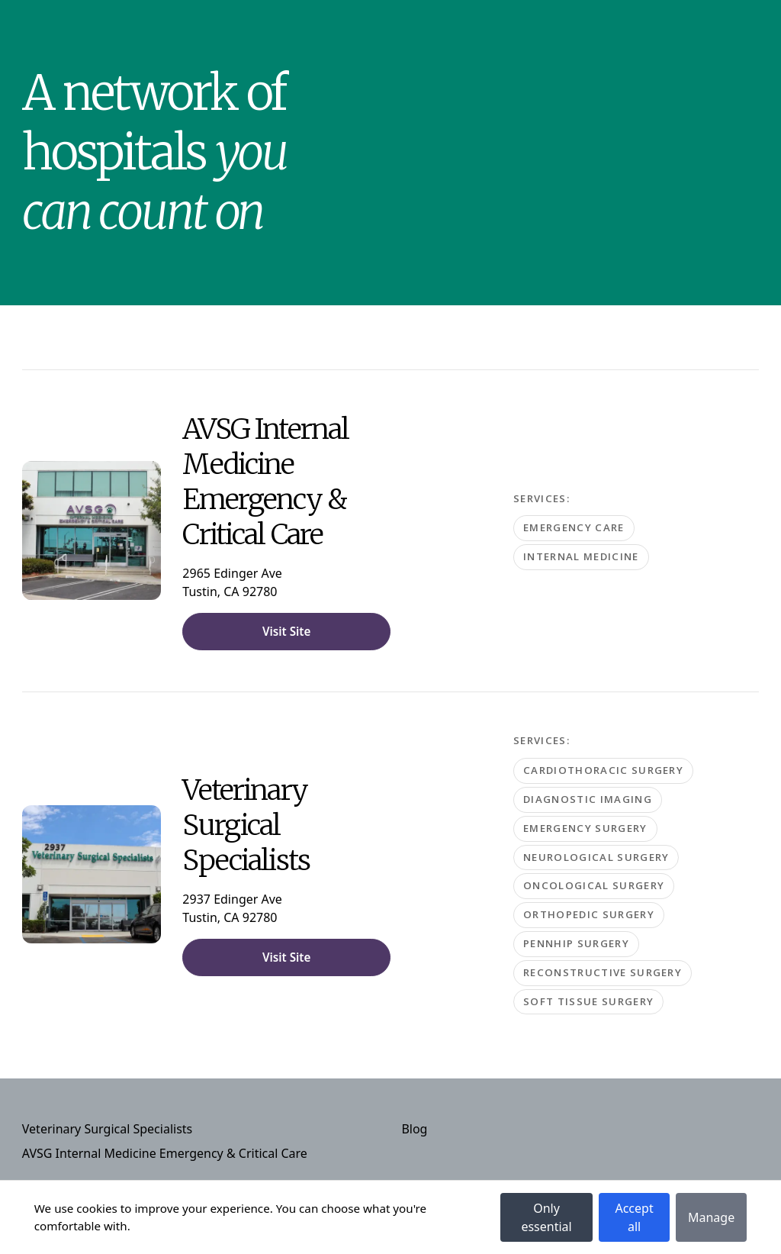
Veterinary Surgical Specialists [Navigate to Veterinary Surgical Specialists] (107, 1128)
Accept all (634, 1217)
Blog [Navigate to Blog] (414, 1128)
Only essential (546, 1217)
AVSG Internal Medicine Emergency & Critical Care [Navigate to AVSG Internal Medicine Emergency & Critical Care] (164, 1153)
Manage (711, 1217)
